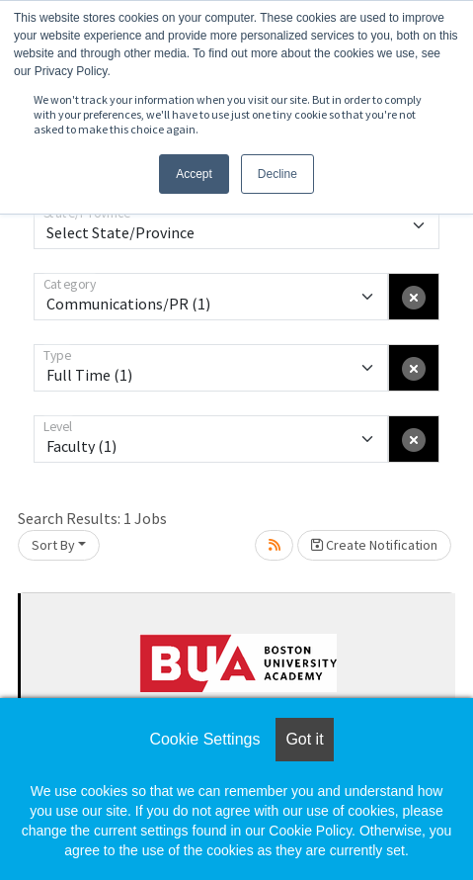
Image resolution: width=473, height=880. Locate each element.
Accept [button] (194, 174)
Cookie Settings (204, 739)
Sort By (53, 545)
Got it (304, 739)
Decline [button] (277, 174)
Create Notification (374, 545)
